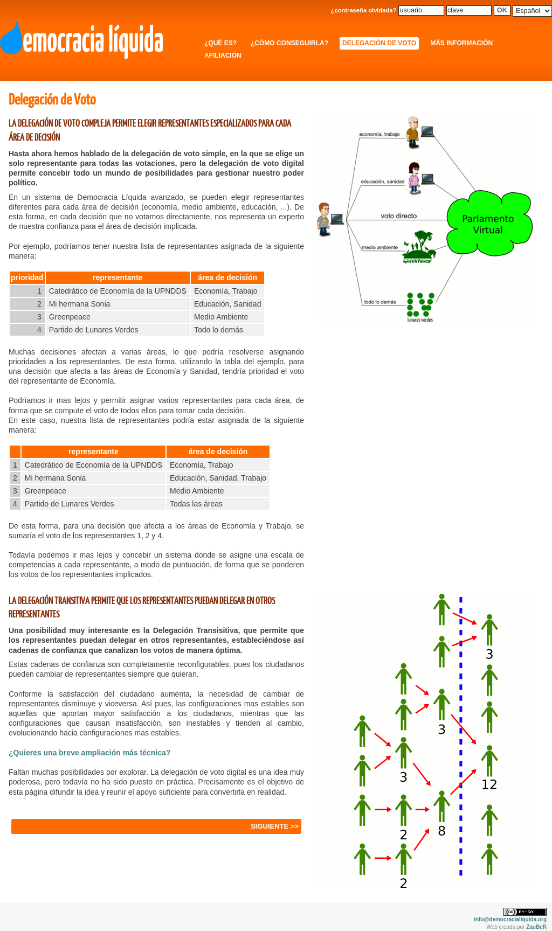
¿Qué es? (220, 43)
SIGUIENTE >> (275, 826)
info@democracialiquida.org (510, 919)
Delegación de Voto (379, 43)
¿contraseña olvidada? (364, 10)
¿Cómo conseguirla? (289, 43)
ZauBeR (536, 927)
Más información (461, 43)
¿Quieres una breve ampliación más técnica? (89, 752)
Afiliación (223, 55)
